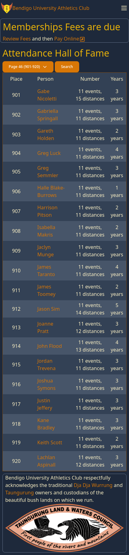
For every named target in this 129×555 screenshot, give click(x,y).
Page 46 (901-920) (28, 66)
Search (67, 66)
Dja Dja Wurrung (93, 485)
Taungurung (19, 492)
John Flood (49, 346)
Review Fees (17, 38)
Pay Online (69, 38)
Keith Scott (49, 442)
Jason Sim (48, 308)
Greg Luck (49, 153)
